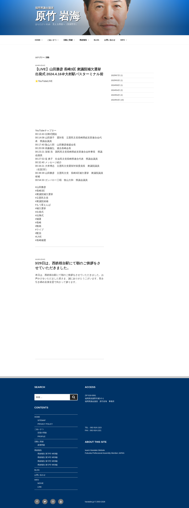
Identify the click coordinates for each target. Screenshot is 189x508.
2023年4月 (115, 95)
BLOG (96, 40)
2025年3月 (115, 80)
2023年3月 (115, 100)
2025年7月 (115, 75)
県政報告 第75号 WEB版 (48, 454)
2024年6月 (115, 85)
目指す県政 (42, 433)
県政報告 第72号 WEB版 (48, 465)
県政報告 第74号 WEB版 (48, 457)
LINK (40, 487)
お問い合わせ (109, 40)
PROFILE (41, 436)
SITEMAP (42, 420)
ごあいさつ (53, 40)
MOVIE (40, 483)
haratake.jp (89, 502)
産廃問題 (41, 445)
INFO (123, 40)
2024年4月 (115, 90)
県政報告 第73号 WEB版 (48, 461)
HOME (39, 40)
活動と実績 (69, 40)
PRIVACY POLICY (45, 424)
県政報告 (84, 40)
